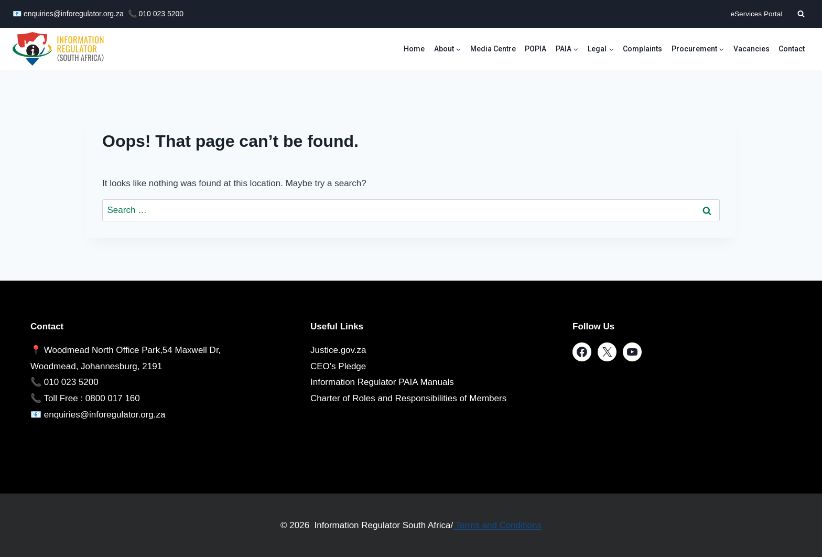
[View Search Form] (801, 13)
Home (414, 49)
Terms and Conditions (497, 525)
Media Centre (493, 49)
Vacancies (751, 49)
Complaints (642, 49)
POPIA (535, 49)
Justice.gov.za (338, 350)
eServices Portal (756, 14)
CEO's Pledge (338, 366)
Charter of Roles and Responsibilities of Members (408, 398)
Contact (791, 49)
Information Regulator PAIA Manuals (382, 382)
